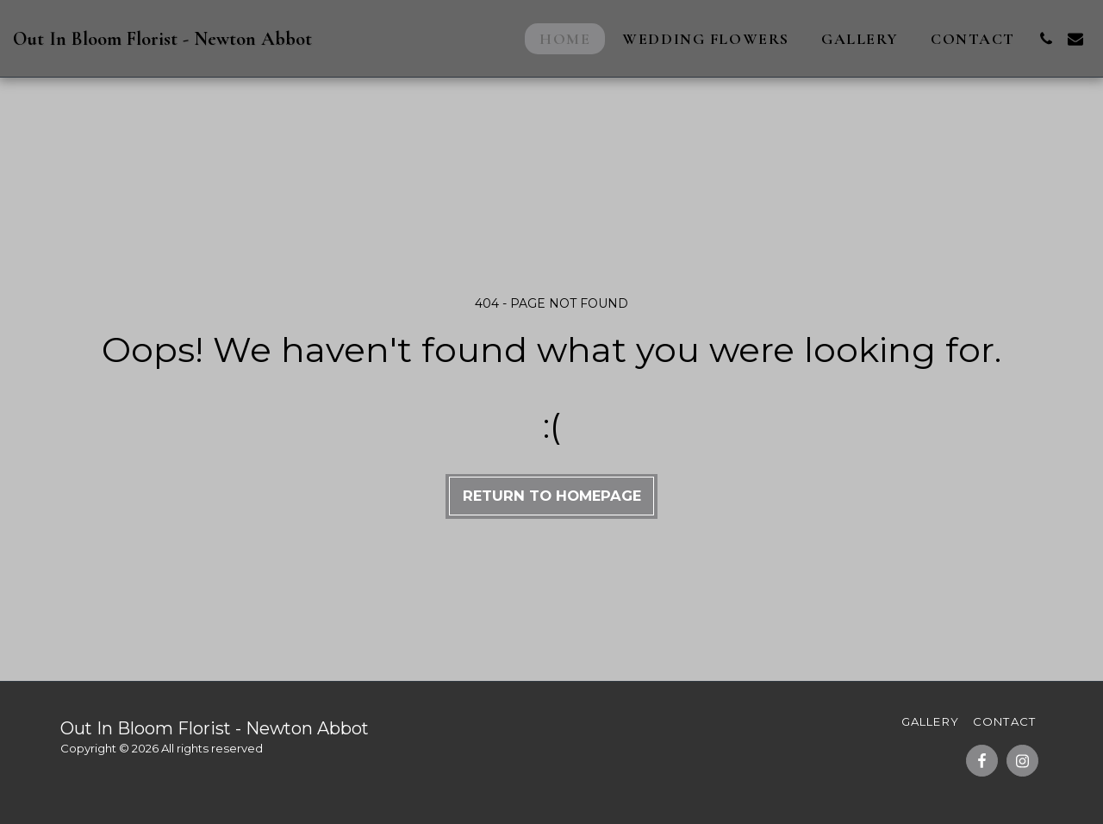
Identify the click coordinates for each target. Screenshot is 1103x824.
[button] (1046, 39)
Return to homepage (552, 495)
